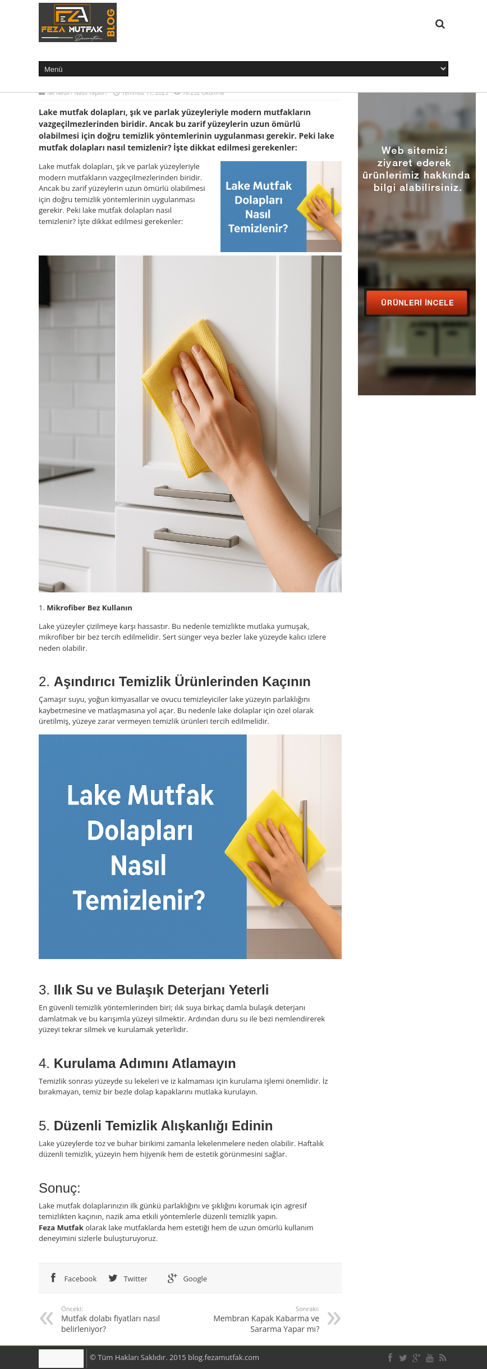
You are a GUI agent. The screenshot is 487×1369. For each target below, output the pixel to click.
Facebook (70, 1279)
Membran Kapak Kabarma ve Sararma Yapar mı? (257, 1319)
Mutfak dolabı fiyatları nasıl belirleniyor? (122, 1319)
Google (185, 1279)
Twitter (126, 1279)
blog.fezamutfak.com (223, 1357)
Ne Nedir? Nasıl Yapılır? (77, 93)
